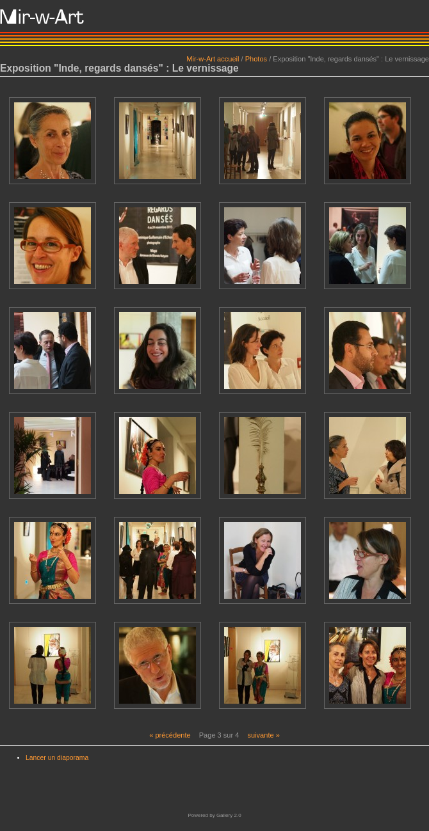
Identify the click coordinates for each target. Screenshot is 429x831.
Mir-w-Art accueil (212, 59)
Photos (256, 59)
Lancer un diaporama (57, 757)
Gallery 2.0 (228, 815)
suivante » (263, 735)
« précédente (170, 735)
